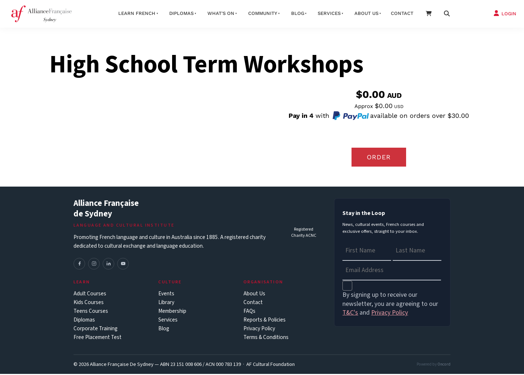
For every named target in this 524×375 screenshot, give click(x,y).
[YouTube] (123, 265)
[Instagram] (94, 265)
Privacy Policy (259, 329)
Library (166, 303)
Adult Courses (90, 294)
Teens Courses (91, 312)
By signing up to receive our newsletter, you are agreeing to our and (390, 305)
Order (379, 157)
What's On (220, 13)
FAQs (249, 312)
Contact (402, 13)
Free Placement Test (98, 338)
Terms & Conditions (266, 338)
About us (366, 13)
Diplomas (181, 13)
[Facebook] (79, 265)
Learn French (136, 13)
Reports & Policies (264, 321)
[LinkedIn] (108, 265)
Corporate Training (96, 329)
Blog (297, 13)
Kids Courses (89, 303)
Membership (172, 312)
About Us (254, 294)
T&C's (350, 314)
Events (166, 294)
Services (329, 13)
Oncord (443, 365)
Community (262, 13)
